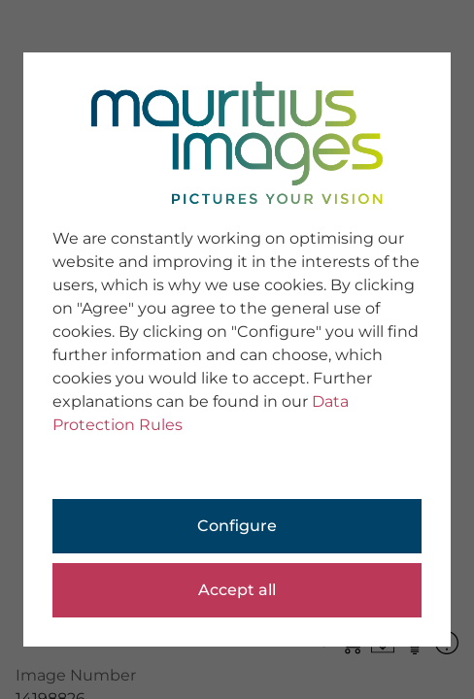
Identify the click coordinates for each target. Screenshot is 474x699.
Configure (237, 525)
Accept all (237, 590)
